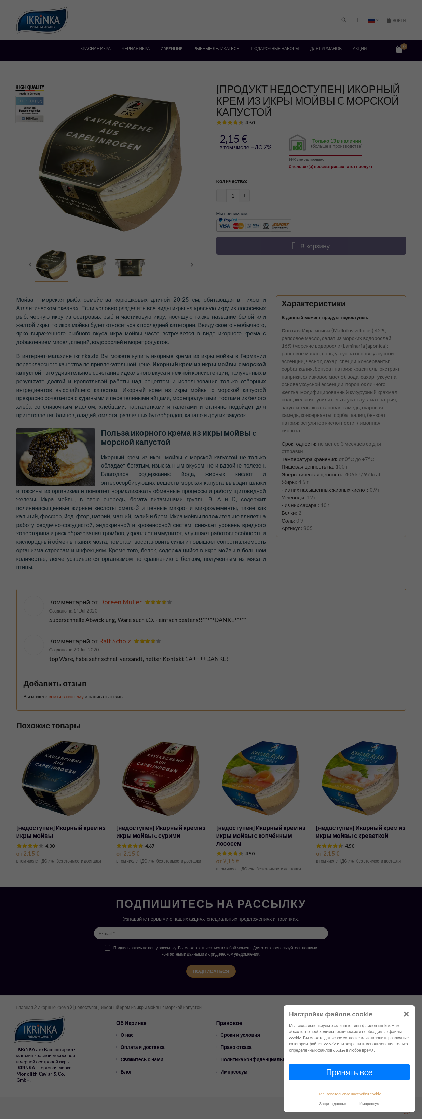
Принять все (349, 1072)
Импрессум (369, 1103)
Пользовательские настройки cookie (349, 1094)
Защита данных (333, 1103)
